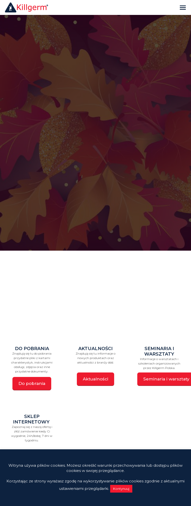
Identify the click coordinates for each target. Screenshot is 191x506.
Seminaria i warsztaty (159, 351)
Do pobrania (32, 348)
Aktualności (95, 348)
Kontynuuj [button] (121, 489)
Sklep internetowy (32, 419)
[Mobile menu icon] (183, 7)
